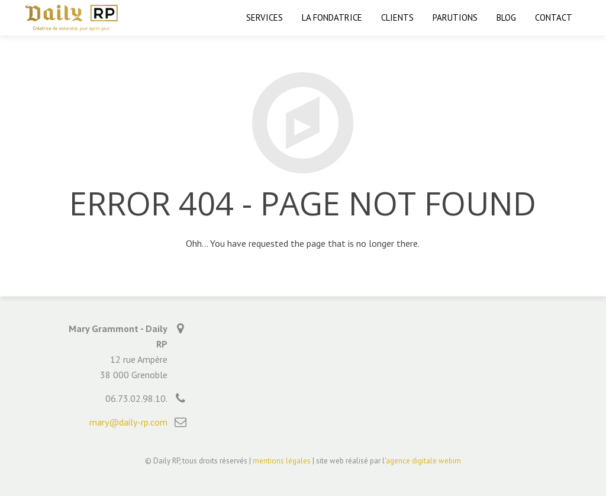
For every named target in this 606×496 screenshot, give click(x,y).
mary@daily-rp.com (128, 422)
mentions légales (282, 461)
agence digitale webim (423, 461)
